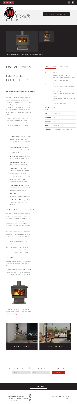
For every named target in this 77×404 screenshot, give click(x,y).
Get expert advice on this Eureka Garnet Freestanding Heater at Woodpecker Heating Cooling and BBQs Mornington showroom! (18, 311)
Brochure (64, 66)
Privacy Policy (13, 400)
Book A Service (8, 2)
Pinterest (30, 397)
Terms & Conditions (22, 398)
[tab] (51, 66)
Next (68, 28)
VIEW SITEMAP (38, 386)
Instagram (30, 400)
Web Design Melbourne (57, 396)
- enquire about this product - (56, 14)
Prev (65, 28)
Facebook (30, 395)
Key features (50, 66)
